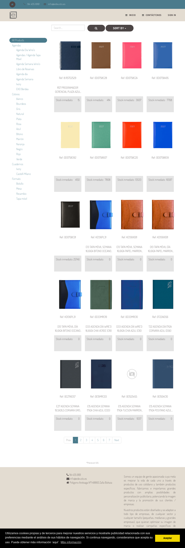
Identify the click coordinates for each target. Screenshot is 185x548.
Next (116, 440)
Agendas (16, 45)
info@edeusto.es (56, 3)
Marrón (20, 139)
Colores (16, 94)
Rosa (18, 124)
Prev (68, 440)
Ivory (18, 84)
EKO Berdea (22, 89)
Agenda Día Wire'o (25, 50)
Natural (20, 114)
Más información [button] (71, 542)
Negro (19, 149)
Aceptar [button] (167, 538)
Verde (19, 159)
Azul (18, 129)
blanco (19, 99)
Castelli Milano (23, 174)
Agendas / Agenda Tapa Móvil (28, 57)
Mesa (19, 188)
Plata (18, 119)
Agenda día (22, 74)
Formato (16, 179)
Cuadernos (17, 164)
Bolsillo (19, 183)
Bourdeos (21, 103)
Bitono (19, 134)
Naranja (20, 144)
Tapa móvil (21, 198)
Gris (18, 109)
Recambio (21, 193)
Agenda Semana (24, 79)
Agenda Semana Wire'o (28, 64)
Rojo (18, 154)
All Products (18, 40)
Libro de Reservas (25, 69)
